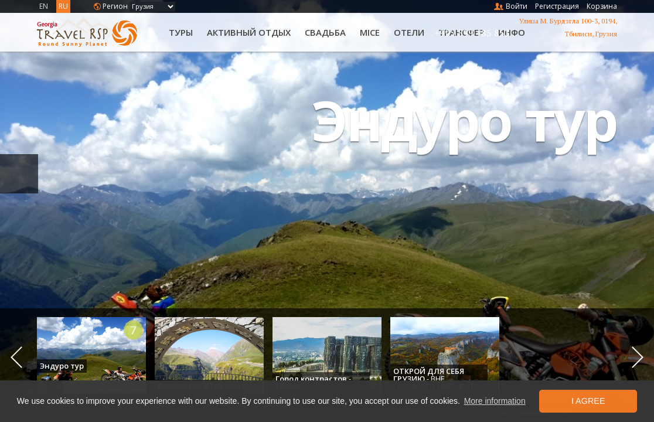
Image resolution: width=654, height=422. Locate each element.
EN (43, 6)
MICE (370, 32)
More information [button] (495, 401)
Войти (516, 6)
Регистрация (557, 6)
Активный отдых (249, 32)
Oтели (409, 32)
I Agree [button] (588, 401)
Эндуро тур (464, 119)
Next (637, 357)
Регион (115, 6)
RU (63, 6)
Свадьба (325, 32)
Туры (181, 32)
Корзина (602, 6)
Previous (16, 357)
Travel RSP (96, 32)
